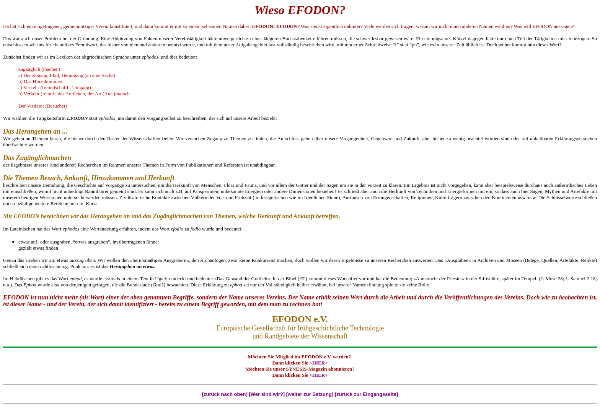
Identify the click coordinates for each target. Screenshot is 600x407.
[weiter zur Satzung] (310, 394)
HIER (318, 363)
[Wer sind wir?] (267, 394)
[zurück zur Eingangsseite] (366, 394)
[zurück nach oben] (225, 394)
